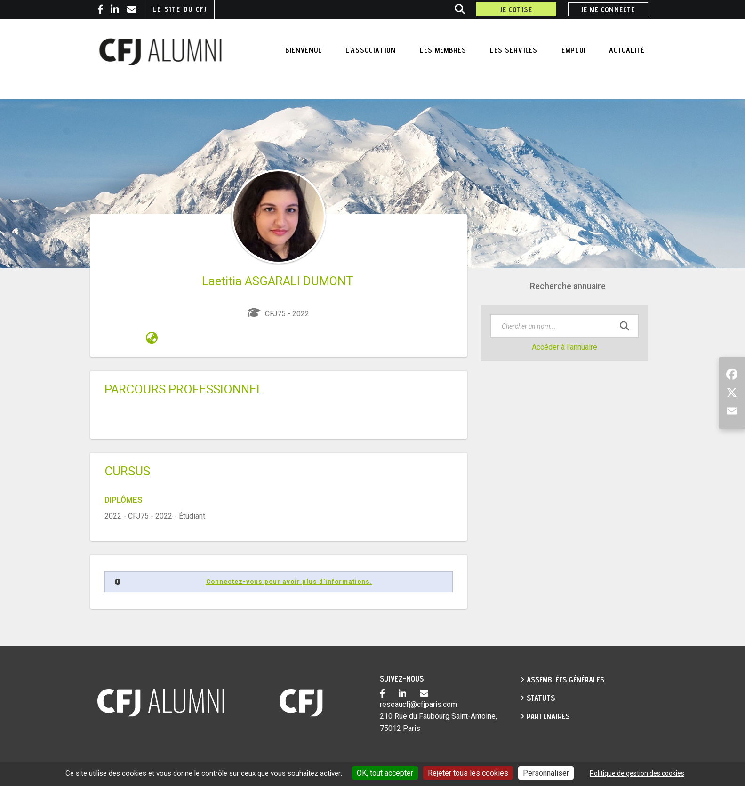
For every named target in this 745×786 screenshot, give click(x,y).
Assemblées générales (565, 679)
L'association (370, 50)
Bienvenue (303, 50)
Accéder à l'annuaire (564, 347)
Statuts (541, 698)
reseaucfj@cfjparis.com (418, 704)
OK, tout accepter (385, 773)
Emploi (573, 50)
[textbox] (564, 326)
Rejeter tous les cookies (468, 773)
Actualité (627, 50)
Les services (513, 50)
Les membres (443, 50)
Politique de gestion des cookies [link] (637, 773)
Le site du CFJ (179, 9)
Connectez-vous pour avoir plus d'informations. (289, 581)
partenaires (548, 716)
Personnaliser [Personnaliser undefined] (546, 773)
